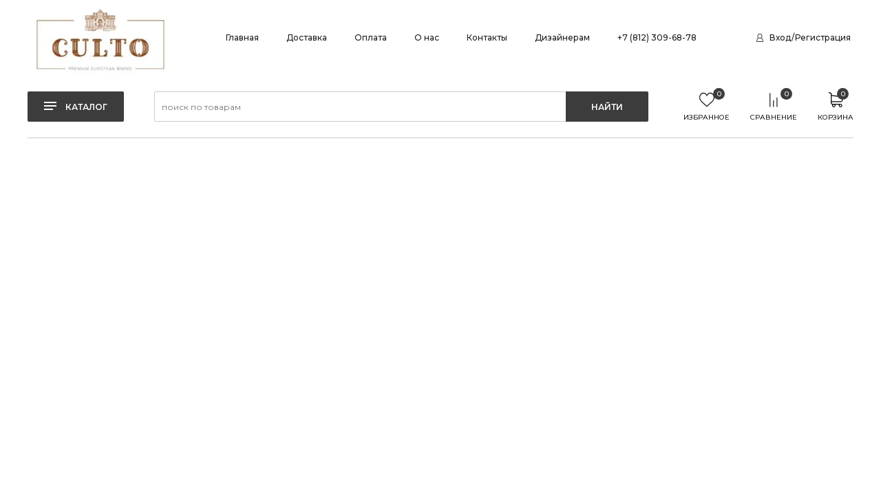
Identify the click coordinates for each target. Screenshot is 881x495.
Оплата (370, 37)
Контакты (487, 37)
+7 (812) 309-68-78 (657, 37)
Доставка (306, 37)
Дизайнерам (562, 37)
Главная (242, 37)
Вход (780, 37)
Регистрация (823, 37)
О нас (426, 37)
